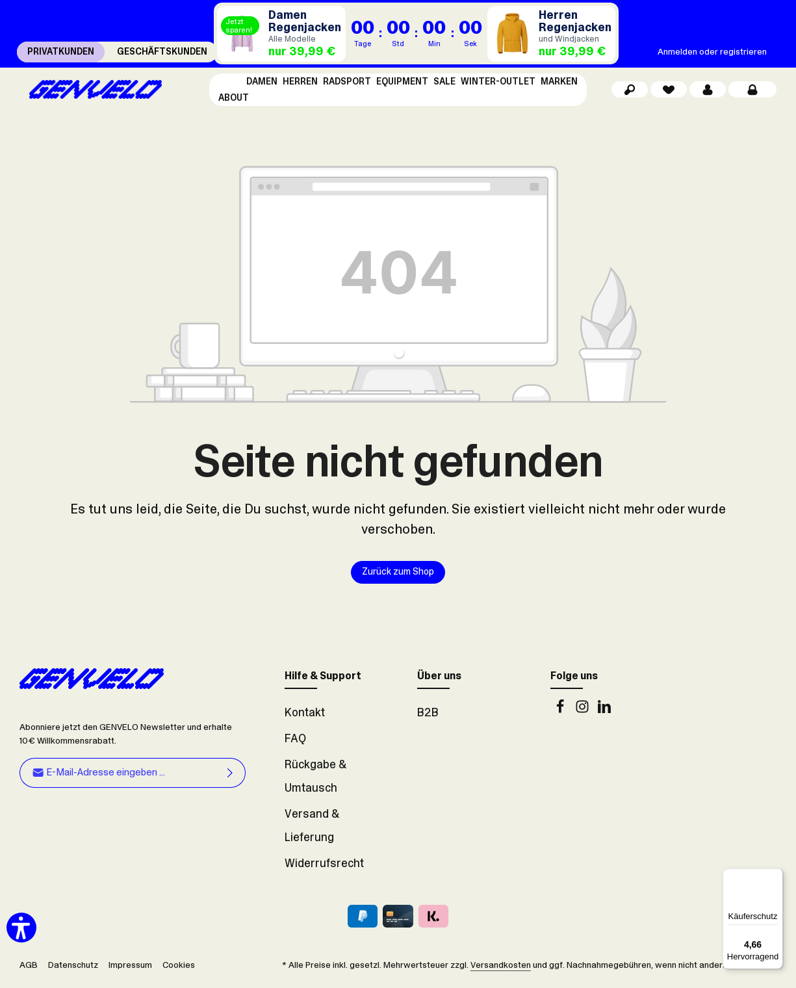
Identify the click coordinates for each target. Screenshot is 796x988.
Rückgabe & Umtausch (315, 780)
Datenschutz (73, 968)
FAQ (295, 742)
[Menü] (775, 876)
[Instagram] (583, 714)
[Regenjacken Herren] (551, 34)
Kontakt (305, 716)
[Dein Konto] (707, 91)
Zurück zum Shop (398, 575)
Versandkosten (500, 968)
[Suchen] (629, 91)
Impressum (130, 968)
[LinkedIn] (604, 714)
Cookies (178, 968)
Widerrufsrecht (324, 867)
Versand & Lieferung (312, 829)
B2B (428, 716)
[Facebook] (561, 714)
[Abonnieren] (230, 777)
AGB (28, 968)
